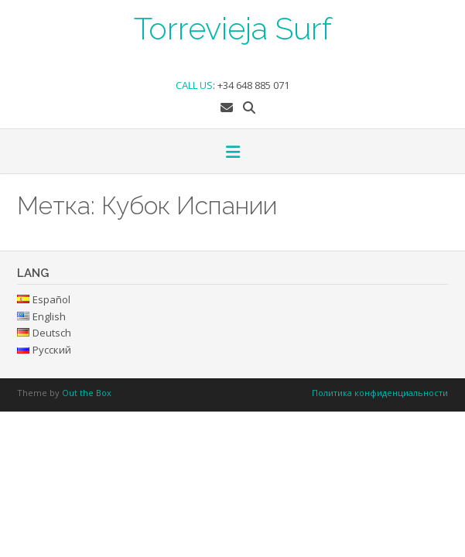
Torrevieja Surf (233, 27)
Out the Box (86, 392)
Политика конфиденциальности (380, 393)
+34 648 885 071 (253, 85)
